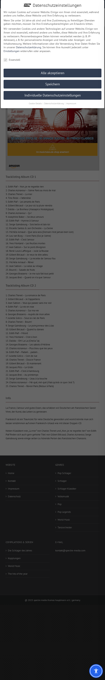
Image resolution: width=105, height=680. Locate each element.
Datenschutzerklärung (28, 47)
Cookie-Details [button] (35, 103)
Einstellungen (12, 51)
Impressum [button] (71, 103)
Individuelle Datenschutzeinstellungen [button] (52, 95)
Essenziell (12, 59)
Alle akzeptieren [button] (52, 73)
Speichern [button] (52, 84)
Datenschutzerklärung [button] (54, 103)
